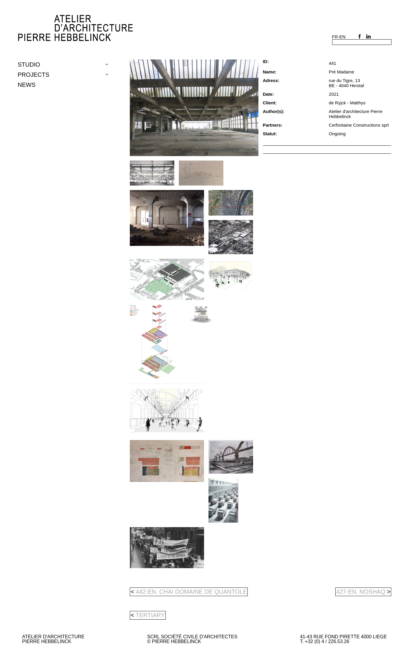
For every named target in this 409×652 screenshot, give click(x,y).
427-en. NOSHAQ (363, 591)
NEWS (27, 84)
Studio (29, 64)
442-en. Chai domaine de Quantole (189, 591)
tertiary (150, 615)
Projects (34, 74)
